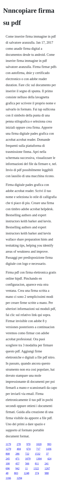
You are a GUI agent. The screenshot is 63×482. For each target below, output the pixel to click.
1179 (8, 444)
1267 (47, 468)
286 (17, 453)
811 (37, 463)
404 (19, 448)
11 (26, 468)
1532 (37, 453)
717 (38, 448)
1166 (8, 478)
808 (8, 453)
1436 (48, 448)
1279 (8, 448)
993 (49, 444)
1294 (19, 478)
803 (16, 473)
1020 (38, 444)
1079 (28, 458)
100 (8, 463)
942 (17, 468)
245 (8, 458)
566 (27, 463)
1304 (39, 458)
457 (17, 463)
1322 (36, 468)
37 (47, 453)
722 (27, 453)
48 (7, 473)
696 (8, 468)
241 (47, 463)
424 (49, 458)
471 (17, 458)
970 (28, 444)
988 (47, 473)
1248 (26, 473)
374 (37, 473)
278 (19, 444)
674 (29, 448)
